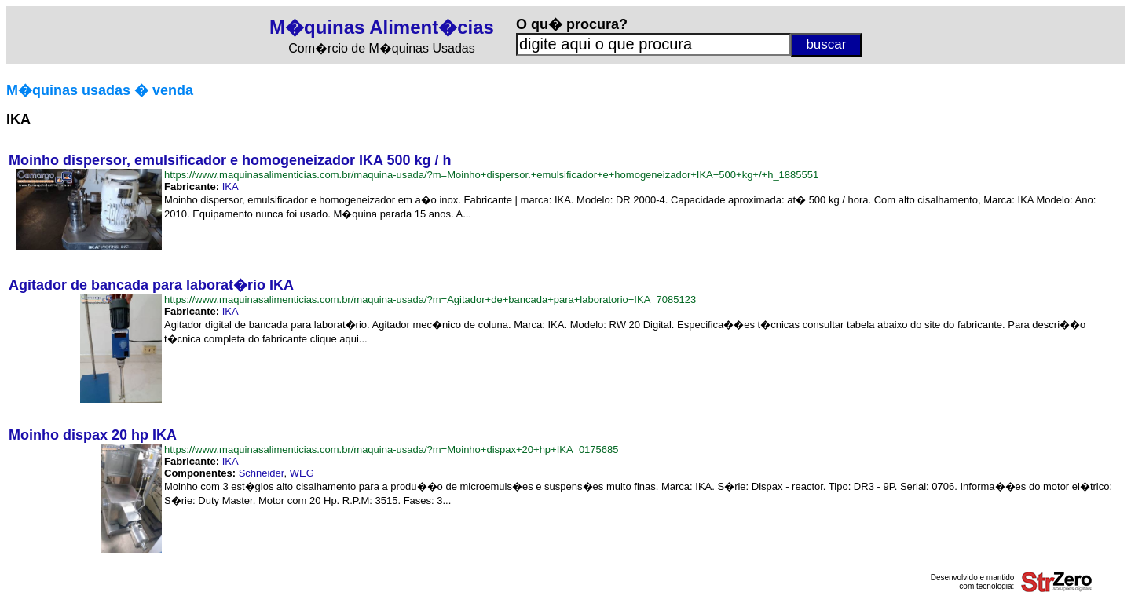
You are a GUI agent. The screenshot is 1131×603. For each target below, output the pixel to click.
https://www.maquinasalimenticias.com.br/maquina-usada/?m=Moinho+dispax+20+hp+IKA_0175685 (391, 449)
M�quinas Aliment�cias (381, 27)
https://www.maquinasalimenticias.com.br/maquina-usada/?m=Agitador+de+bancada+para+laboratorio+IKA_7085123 (430, 299)
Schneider (261, 473)
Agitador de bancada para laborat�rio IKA (151, 285)
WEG (302, 473)
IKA (230, 186)
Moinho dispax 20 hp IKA (93, 435)
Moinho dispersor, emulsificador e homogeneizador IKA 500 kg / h (230, 160)
